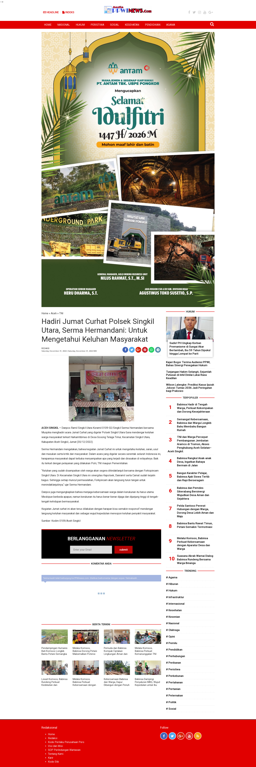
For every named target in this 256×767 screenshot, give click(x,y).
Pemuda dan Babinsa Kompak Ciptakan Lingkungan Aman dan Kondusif (116, 652)
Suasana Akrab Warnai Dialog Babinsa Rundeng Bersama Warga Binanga (195, 559)
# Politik (171, 702)
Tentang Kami (55, 753)
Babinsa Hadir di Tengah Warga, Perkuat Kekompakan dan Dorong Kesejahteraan (195, 408)
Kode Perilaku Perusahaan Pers (66, 742)
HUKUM (80, 24)
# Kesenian (173, 616)
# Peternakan (174, 695)
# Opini (170, 636)
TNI (61, 313)
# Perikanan (173, 662)
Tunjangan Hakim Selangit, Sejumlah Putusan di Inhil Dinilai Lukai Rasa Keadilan (188, 375)
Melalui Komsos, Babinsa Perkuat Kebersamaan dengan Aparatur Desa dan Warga (84, 685)
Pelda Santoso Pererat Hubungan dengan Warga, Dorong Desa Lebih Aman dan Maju (195, 511)
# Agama (171, 577)
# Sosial (171, 708)
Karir (50, 757)
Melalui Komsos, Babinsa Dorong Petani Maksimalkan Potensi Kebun (85, 652)
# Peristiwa (173, 669)
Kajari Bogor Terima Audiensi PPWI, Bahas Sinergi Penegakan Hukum (188, 363)
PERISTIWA (97, 24)
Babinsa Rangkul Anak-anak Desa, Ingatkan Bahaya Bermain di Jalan (194, 462)
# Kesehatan (174, 610)
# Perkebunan (175, 675)
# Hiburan (172, 584)
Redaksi (52, 738)
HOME (47, 24)
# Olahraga (173, 630)
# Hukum (171, 590)
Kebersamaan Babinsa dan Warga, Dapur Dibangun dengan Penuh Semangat (116, 683)
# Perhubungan (175, 656)
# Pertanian (173, 689)
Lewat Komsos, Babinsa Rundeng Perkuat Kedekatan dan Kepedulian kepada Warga (54, 685)
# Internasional (175, 603)
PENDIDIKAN (152, 24)
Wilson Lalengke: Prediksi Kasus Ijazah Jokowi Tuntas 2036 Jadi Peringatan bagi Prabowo (190, 387)
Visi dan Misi (55, 746)
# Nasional (172, 623)
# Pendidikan (174, 649)
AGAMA (170, 24)
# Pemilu (171, 643)
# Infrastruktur (175, 597)
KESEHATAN (132, 24)
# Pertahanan (174, 682)
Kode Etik (53, 761)
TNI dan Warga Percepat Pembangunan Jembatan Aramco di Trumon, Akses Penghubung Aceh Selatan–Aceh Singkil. (189, 444)
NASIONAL (63, 24)
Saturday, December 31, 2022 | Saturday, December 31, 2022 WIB (69, 351)
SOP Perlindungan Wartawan (64, 749)
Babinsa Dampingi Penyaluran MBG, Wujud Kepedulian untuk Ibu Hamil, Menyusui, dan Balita (147, 685)
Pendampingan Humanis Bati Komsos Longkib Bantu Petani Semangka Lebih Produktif (54, 652)
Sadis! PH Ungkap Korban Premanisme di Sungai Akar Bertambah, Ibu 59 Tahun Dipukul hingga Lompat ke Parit (189, 348)
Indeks (68, 12)
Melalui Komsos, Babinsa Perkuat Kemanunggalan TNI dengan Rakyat (145, 652)
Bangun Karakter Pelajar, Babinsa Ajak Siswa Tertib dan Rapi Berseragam (193, 476)
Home (44, 313)
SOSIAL (114, 24)
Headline (51, 12)
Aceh (54, 313)
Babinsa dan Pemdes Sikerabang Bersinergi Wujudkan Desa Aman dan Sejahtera (193, 493)
